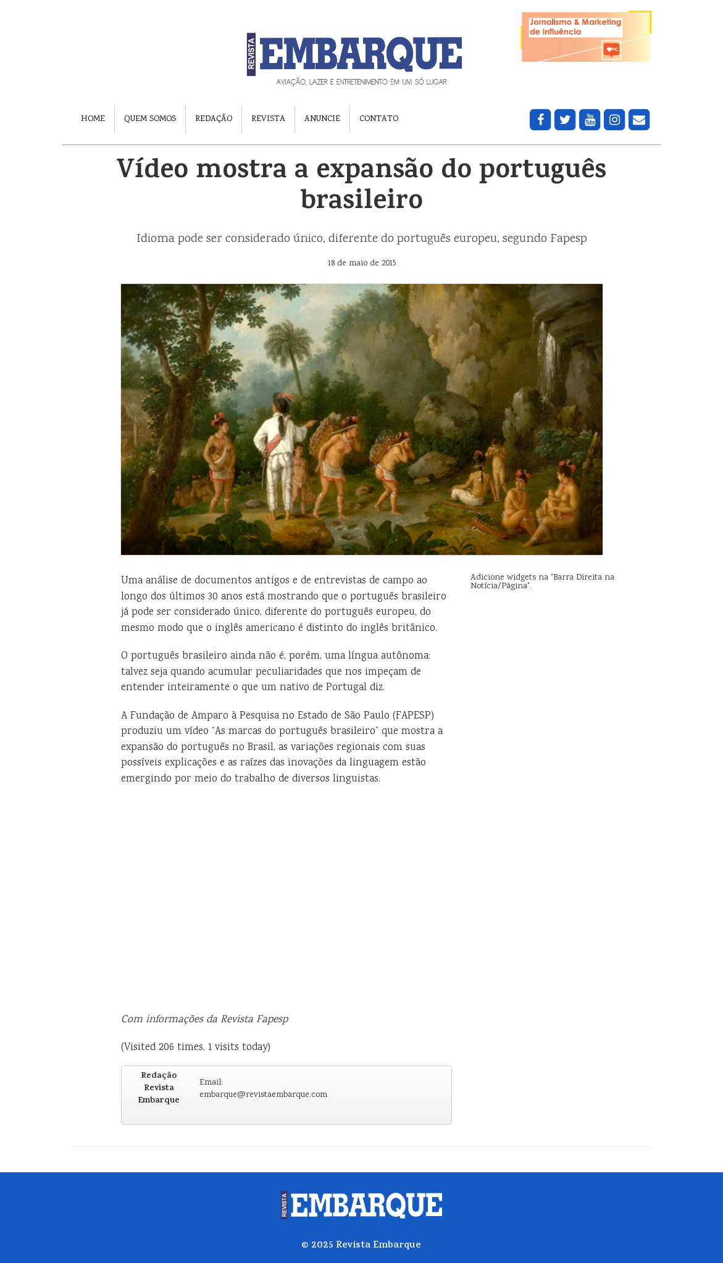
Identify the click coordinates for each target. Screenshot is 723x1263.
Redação (213, 119)
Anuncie (322, 119)
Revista (268, 119)
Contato (378, 119)
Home (93, 119)
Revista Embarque (378, 1246)
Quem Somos (150, 119)
